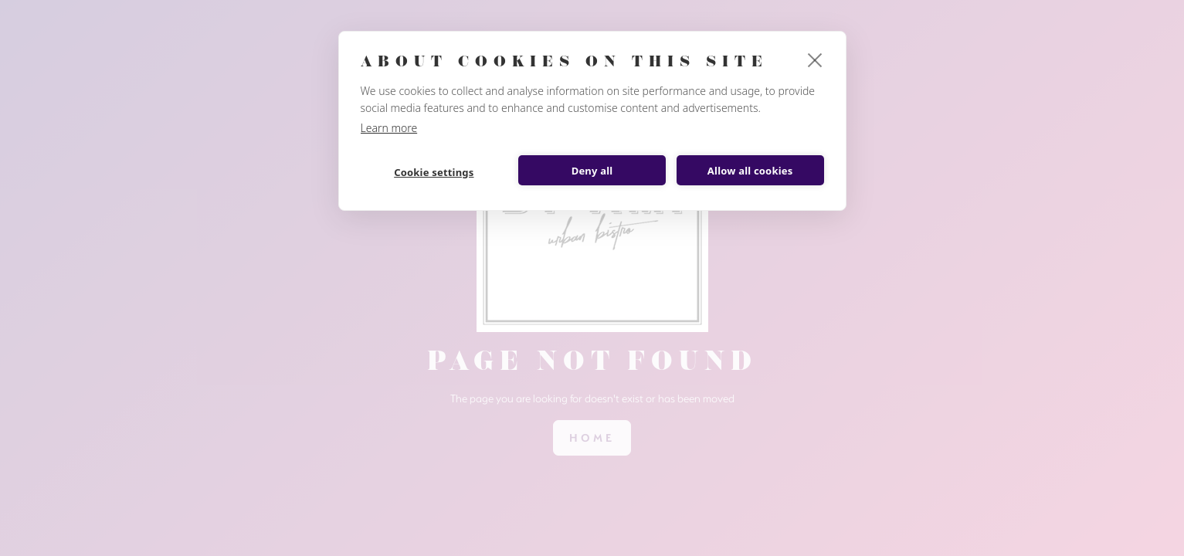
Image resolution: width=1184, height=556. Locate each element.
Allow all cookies (750, 171)
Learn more (389, 127)
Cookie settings (433, 172)
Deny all (592, 171)
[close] (815, 59)
